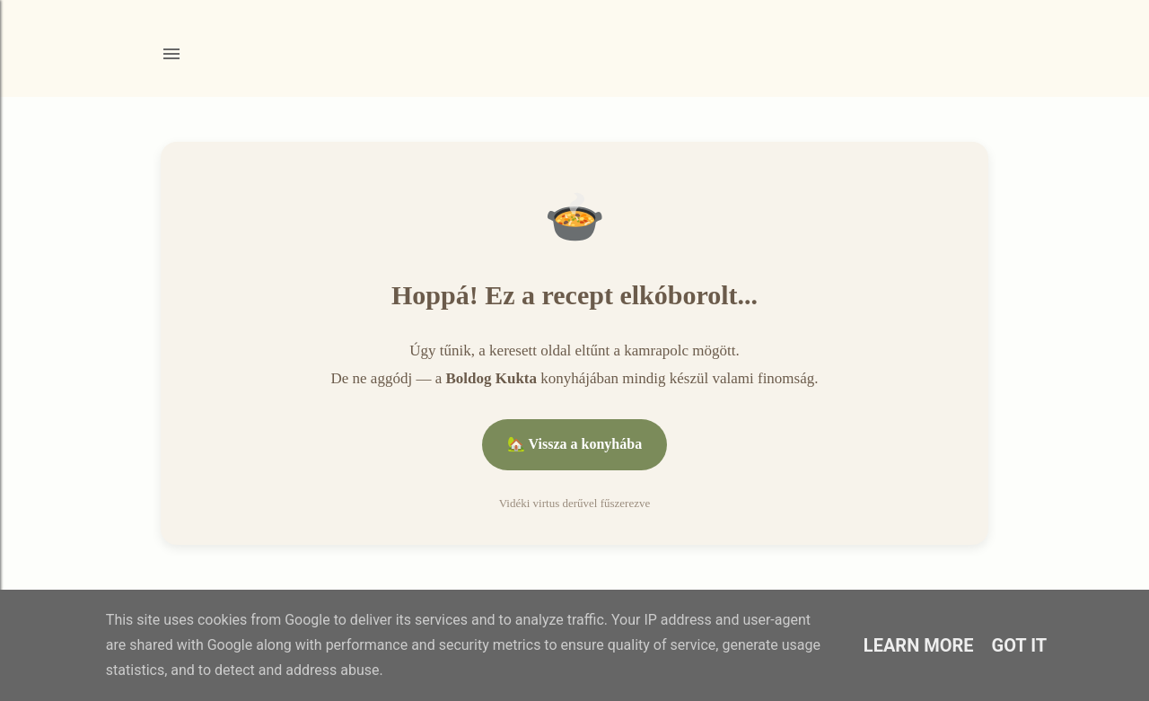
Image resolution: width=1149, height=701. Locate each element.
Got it (1020, 645)
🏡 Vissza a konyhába (574, 443)
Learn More (919, 645)
